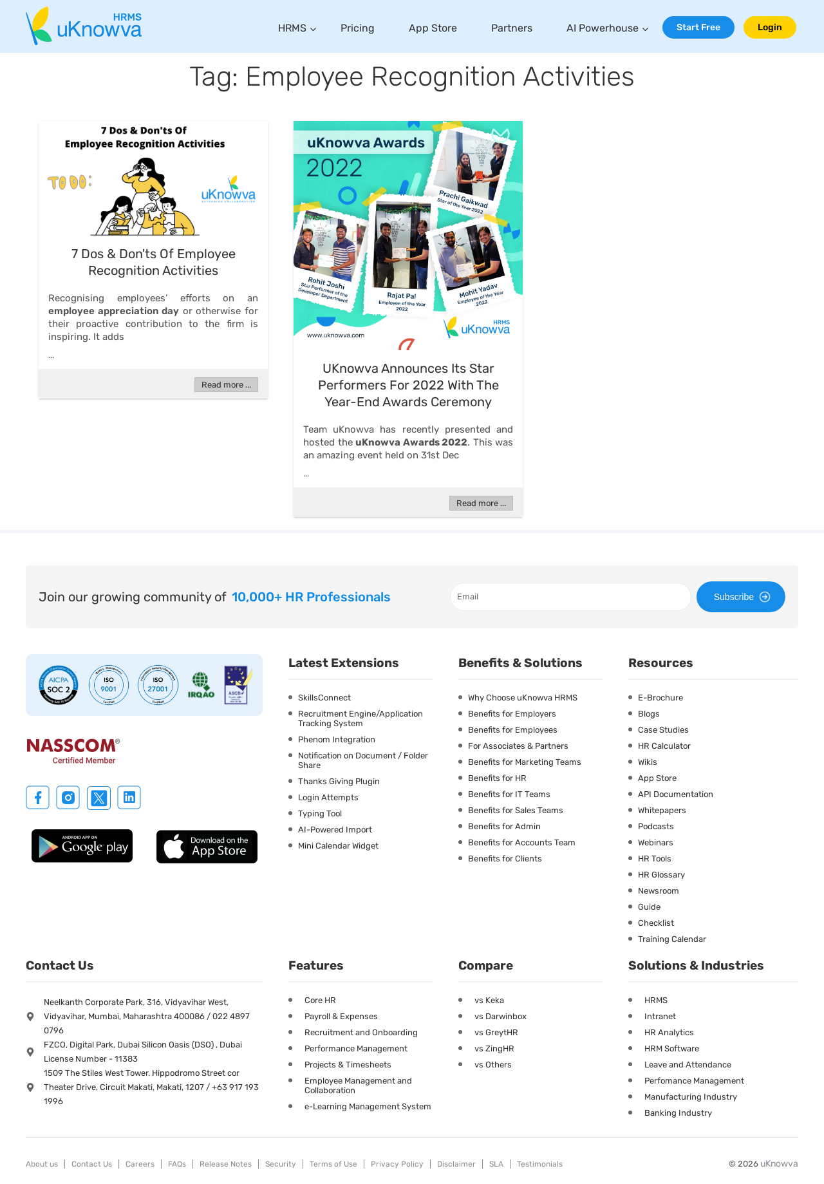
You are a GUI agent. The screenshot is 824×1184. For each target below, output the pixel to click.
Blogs (649, 714)
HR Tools (654, 858)
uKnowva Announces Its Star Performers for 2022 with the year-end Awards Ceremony (408, 385)
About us (42, 1164)
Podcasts (656, 826)
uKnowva (779, 1163)
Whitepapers (662, 810)
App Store (433, 28)
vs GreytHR (496, 1032)
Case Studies (663, 730)
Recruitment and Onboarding (361, 1032)
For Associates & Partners (518, 746)
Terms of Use (333, 1164)
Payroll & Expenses (341, 1016)
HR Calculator (664, 746)
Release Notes (226, 1164)
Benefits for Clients (505, 858)
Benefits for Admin (504, 826)
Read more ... (226, 385)
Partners (511, 28)
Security (280, 1164)
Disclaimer (456, 1164)
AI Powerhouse (602, 28)
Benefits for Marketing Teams (524, 762)
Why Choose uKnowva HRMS (522, 697)
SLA (496, 1164)
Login (770, 27)
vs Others (493, 1064)
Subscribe (744, 597)
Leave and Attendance (687, 1064)
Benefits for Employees (512, 730)
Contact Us (91, 1164)
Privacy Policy (397, 1164)
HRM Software (671, 1048)
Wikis (647, 762)
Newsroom (658, 891)
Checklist (656, 923)
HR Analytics (669, 1032)
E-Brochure (660, 697)
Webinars (655, 842)
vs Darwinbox (500, 1016)
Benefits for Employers (512, 714)
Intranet (660, 1016)
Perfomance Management (694, 1080)
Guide (649, 907)
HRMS (292, 28)
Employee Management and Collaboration (358, 1085)
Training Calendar (672, 939)
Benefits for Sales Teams (515, 810)
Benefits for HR (497, 778)
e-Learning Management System (367, 1106)
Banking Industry (678, 1113)
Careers (140, 1164)
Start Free (698, 27)
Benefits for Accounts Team (522, 842)
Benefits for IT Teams (509, 794)
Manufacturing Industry (690, 1097)
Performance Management (355, 1048)
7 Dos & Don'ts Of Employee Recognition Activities (153, 262)
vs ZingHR (494, 1048)
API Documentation (675, 794)
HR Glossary (661, 874)
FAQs (177, 1164)
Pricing (358, 28)
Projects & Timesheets (347, 1064)
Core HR (320, 1000)
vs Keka (489, 1000)
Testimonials (540, 1164)
